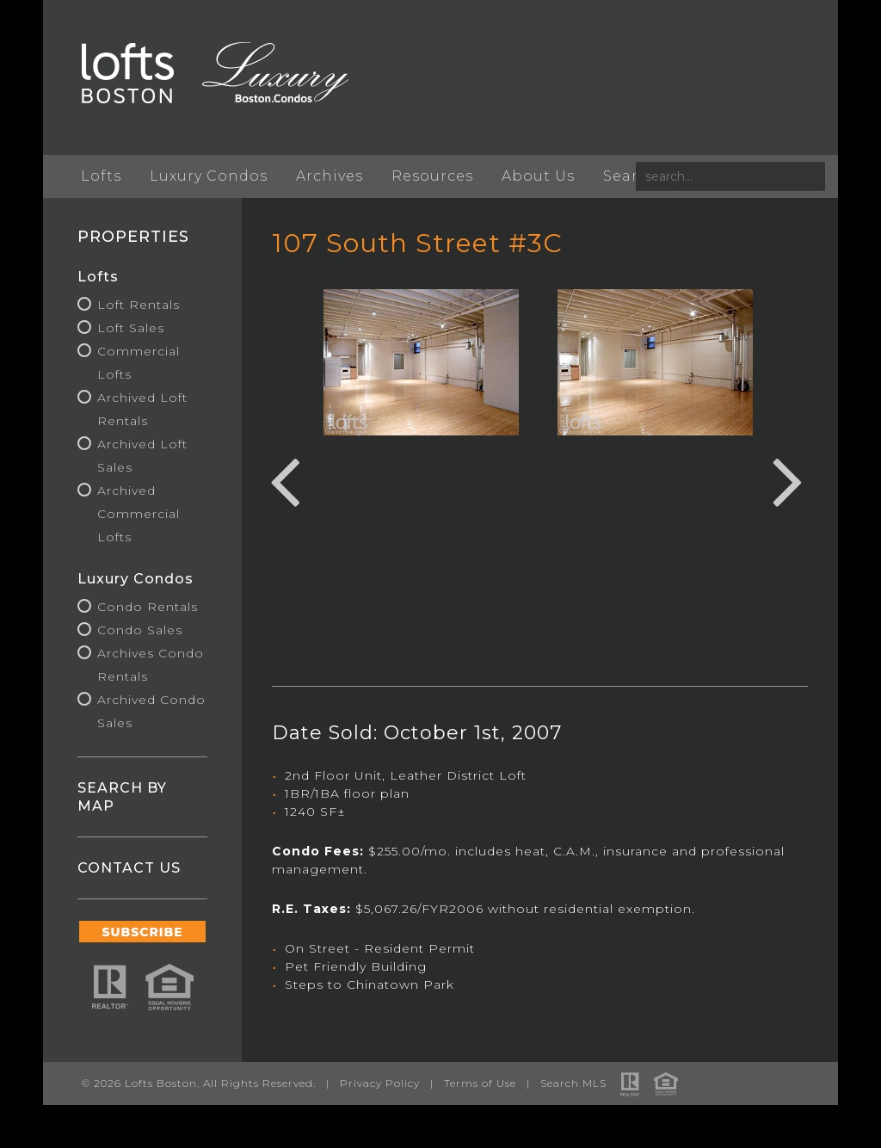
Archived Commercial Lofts (138, 514)
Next (788, 479)
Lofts (101, 176)
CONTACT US (129, 868)
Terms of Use (480, 1083)
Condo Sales (139, 630)
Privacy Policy (380, 1083)
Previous (284, 479)
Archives (329, 176)
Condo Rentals (147, 606)
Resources (432, 176)
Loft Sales (130, 328)
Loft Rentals (138, 304)
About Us (538, 176)
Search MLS (573, 1083)
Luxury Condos (209, 176)
